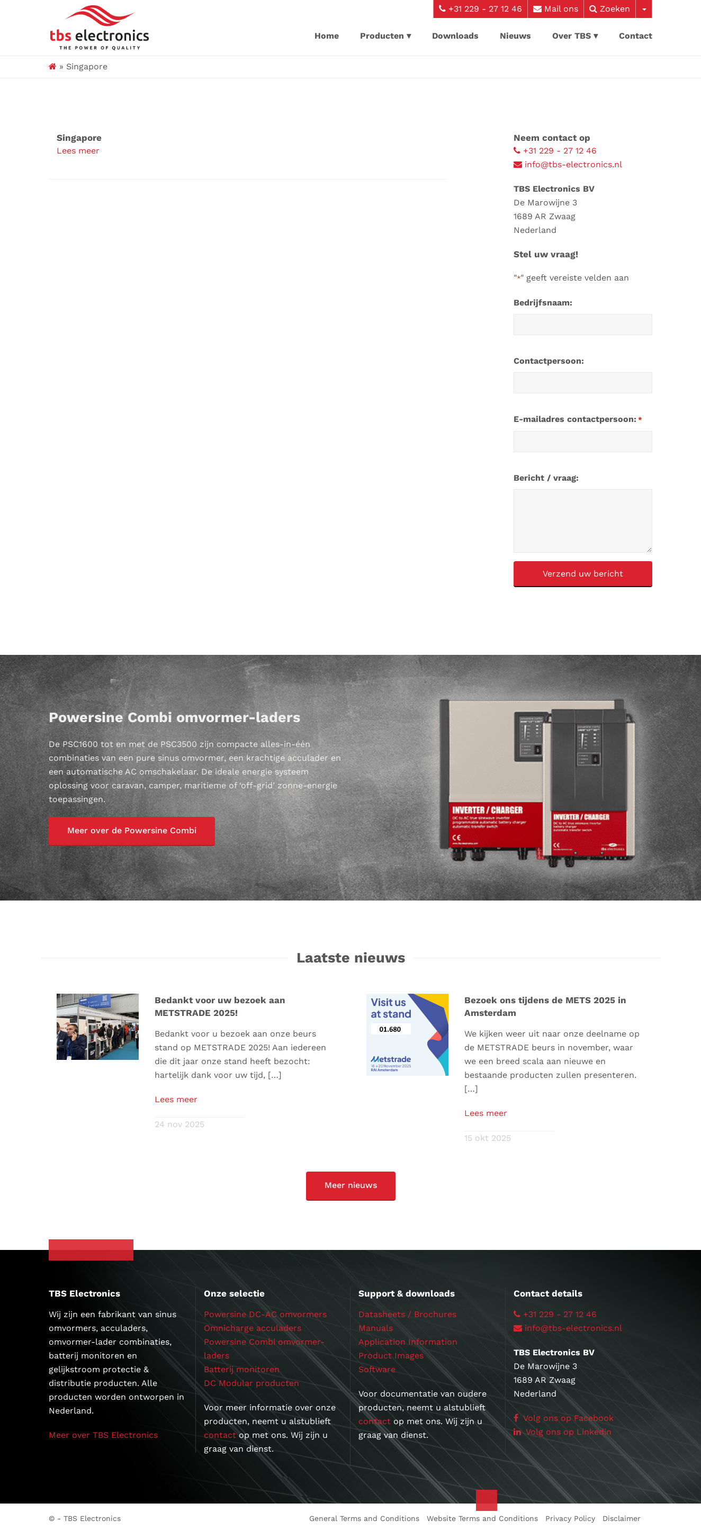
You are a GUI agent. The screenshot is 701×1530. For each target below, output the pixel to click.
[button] (132, 831)
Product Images (391, 1352)
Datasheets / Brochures (407, 1311)
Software (377, 1366)
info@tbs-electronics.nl (568, 164)
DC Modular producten (251, 1380)
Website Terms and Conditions (482, 1515)
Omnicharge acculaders (252, 1325)
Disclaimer (622, 1515)
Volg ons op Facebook (564, 1415)
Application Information (407, 1339)
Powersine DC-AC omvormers (265, 1311)
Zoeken (609, 9)
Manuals (375, 1325)
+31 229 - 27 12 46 (480, 9)
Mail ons (555, 9)
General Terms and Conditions (364, 1515)
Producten (382, 36)
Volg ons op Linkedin (563, 1429)
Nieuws (515, 36)
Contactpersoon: (549, 361)
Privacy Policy (570, 1515)
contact (220, 1432)
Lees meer (78, 151)
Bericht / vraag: (546, 478)
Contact (635, 36)
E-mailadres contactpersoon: (578, 420)
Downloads (455, 36)
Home (326, 36)
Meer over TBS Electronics (103, 1432)
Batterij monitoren (242, 1366)
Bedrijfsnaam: (543, 303)
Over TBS (571, 36)
